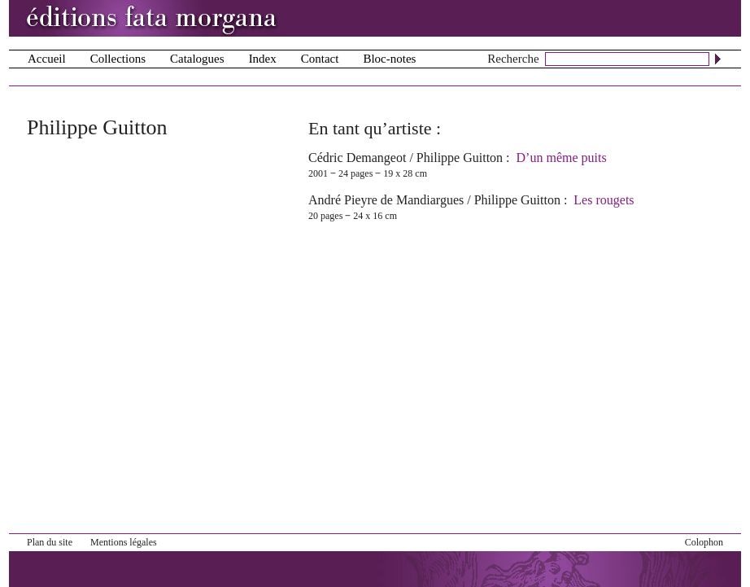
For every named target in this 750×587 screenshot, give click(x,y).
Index (263, 58)
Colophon (704, 542)
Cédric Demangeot (357, 157)
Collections (118, 58)
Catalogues (197, 58)
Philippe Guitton (459, 157)
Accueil (47, 58)
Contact (320, 58)
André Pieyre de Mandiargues (386, 200)
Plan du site (49, 542)
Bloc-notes (389, 58)
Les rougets (603, 200)
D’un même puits (562, 157)
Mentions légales (123, 542)
